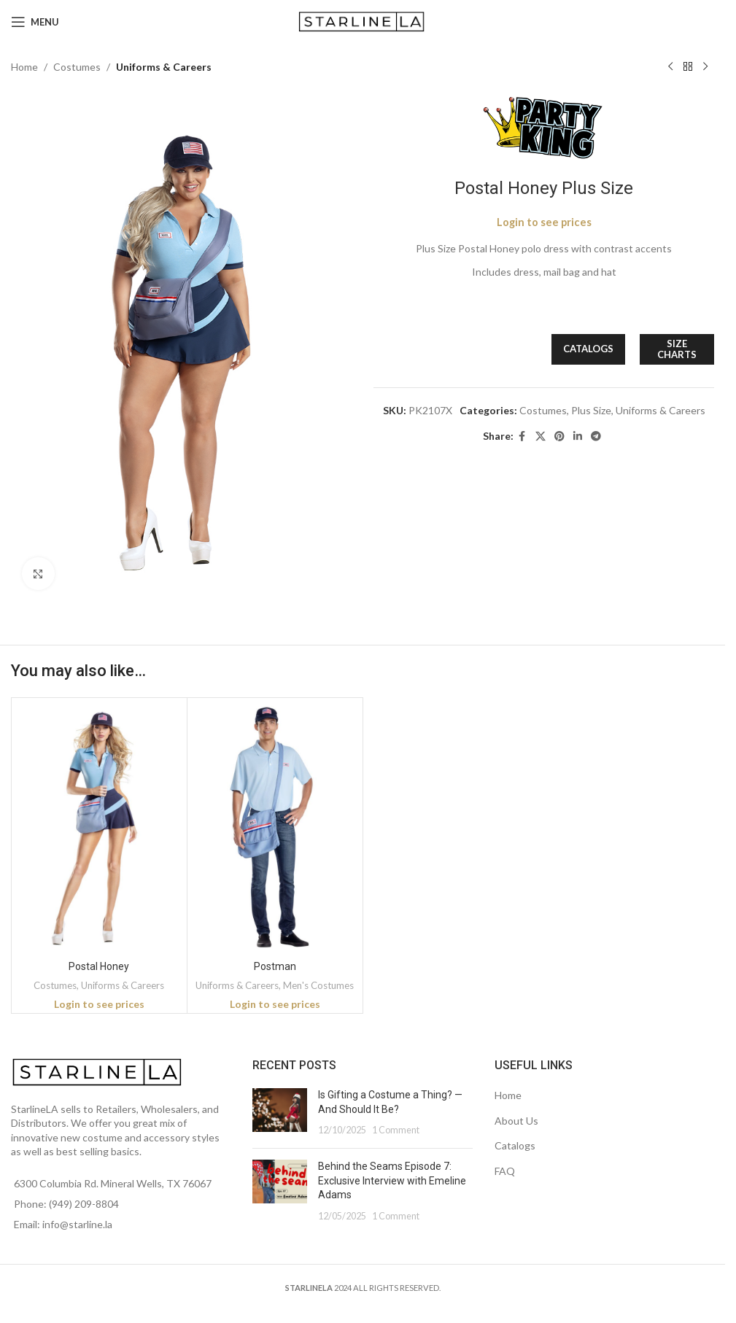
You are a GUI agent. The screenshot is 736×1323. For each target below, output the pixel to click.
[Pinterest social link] (559, 436)
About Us (516, 1120)
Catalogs (515, 1145)
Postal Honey (99, 966)
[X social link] (540, 436)
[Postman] (275, 827)
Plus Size (591, 410)
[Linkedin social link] (577, 436)
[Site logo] (363, 21)
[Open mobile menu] (35, 21)
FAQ (505, 1171)
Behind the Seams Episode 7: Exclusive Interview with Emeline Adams (392, 1180)
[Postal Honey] (99, 827)
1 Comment (395, 1130)
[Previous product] (670, 67)
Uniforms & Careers (164, 67)
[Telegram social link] (595, 436)
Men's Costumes (318, 985)
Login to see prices (544, 222)
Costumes (77, 67)
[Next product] (705, 67)
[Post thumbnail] (279, 1112)
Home (24, 67)
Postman (275, 966)
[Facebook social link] (522, 436)
